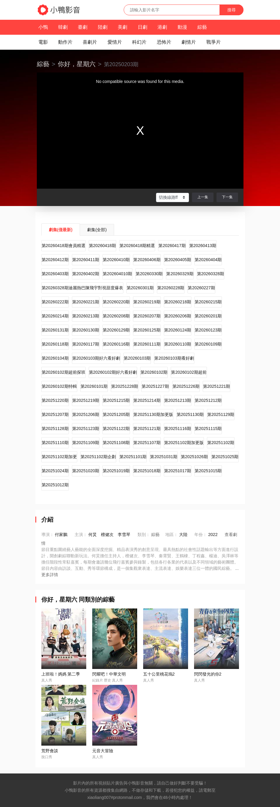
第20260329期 (179, 273)
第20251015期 (208, 470)
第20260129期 (116, 330)
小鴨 (43, 27)
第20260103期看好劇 (174, 358)
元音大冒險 (102, 750)
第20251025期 (224, 456)
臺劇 (82, 27)
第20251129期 (220, 414)
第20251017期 (177, 470)
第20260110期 (177, 344)
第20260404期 (208, 259)
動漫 (182, 27)
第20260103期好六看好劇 (96, 358)
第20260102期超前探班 (63, 372)
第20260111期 (146, 344)
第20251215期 (116, 400)
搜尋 (231, 9)
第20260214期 (55, 316)
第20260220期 (116, 301)
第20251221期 (216, 386)
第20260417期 (171, 245)
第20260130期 (85, 330)
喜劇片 (90, 42)
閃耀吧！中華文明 (109, 674)
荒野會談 (49, 750)
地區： (171, 534)
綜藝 (202, 27)
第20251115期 (208, 428)
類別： (143, 534)
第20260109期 (208, 344)
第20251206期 (85, 414)
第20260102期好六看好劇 (113, 372)
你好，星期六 (77, 63)
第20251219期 (85, 400)
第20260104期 (55, 358)
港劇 (162, 27)
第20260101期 (94, 386)
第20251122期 (116, 428)
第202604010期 (117, 273)
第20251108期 (116, 442)
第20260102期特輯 (59, 386)
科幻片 (139, 42)
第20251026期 (194, 456)
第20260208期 (116, 316)
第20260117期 (85, 344)
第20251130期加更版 (153, 414)
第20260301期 (140, 287)
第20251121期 (146, 428)
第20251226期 (185, 386)
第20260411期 (85, 259)
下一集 (227, 197)
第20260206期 (177, 316)
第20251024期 (55, 470)
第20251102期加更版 (184, 442)
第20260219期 (146, 301)
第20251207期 (55, 414)
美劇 (122, 27)
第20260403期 (55, 273)
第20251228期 (124, 386)
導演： (47, 534)
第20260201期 (208, 316)
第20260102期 (153, 372)
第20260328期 (210, 273)
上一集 (202, 197)
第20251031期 (163, 456)
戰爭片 (213, 42)
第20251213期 (177, 400)
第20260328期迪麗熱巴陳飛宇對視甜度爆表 (82, 287)
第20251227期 (155, 386)
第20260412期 (55, 259)
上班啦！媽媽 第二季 (60, 674)
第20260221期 (85, 301)
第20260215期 (208, 301)
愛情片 (115, 42)
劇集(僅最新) (60, 229)
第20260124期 (177, 330)
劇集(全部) (97, 229)
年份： (200, 534)
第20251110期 (55, 442)
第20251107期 (146, 442)
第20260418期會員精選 (63, 245)
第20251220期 (55, 400)
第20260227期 (201, 287)
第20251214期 (146, 400)
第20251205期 (116, 414)
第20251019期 (116, 470)
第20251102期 (220, 442)
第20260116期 (116, 344)
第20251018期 (146, 470)
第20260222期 (55, 301)
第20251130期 (190, 414)
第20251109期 (85, 442)
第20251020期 (85, 470)
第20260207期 (146, 316)
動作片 (65, 42)
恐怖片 (164, 42)
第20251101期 (132, 456)
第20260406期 (146, 259)
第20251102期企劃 (98, 456)
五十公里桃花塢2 (159, 674)
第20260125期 (146, 330)
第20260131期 (55, 330)
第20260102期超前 (188, 372)
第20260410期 (116, 259)
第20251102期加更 (59, 456)
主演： (81, 534)
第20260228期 (170, 287)
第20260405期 (177, 259)
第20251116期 (177, 428)
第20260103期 (137, 358)
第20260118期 (55, 344)
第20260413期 (202, 245)
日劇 (142, 27)
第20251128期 (55, 428)
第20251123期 (85, 428)
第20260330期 (149, 273)
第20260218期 (177, 301)
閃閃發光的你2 (208, 674)
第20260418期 (102, 245)
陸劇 (103, 27)
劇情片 (188, 42)
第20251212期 (208, 400)
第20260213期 (85, 316)
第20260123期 (208, 330)
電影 (43, 42)
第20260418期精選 (137, 245)
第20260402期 (85, 273)
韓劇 (63, 27)
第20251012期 (55, 484)
